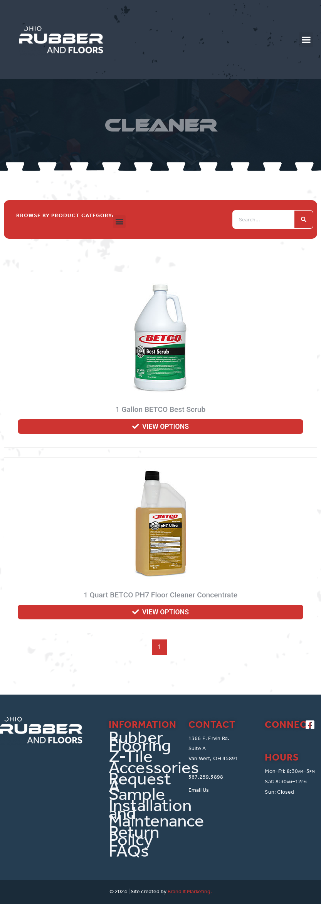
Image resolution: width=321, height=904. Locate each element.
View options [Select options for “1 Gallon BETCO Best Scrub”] (165, 426)
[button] (306, 39)
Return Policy (134, 835)
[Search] (303, 219)
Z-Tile (131, 756)
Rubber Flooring (140, 741)
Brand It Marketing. (190, 891)
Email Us (198, 790)
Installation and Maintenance (143, 813)
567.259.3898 (205, 777)
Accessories (143, 767)
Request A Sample (140, 786)
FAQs (129, 851)
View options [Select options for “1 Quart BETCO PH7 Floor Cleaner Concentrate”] (165, 612)
